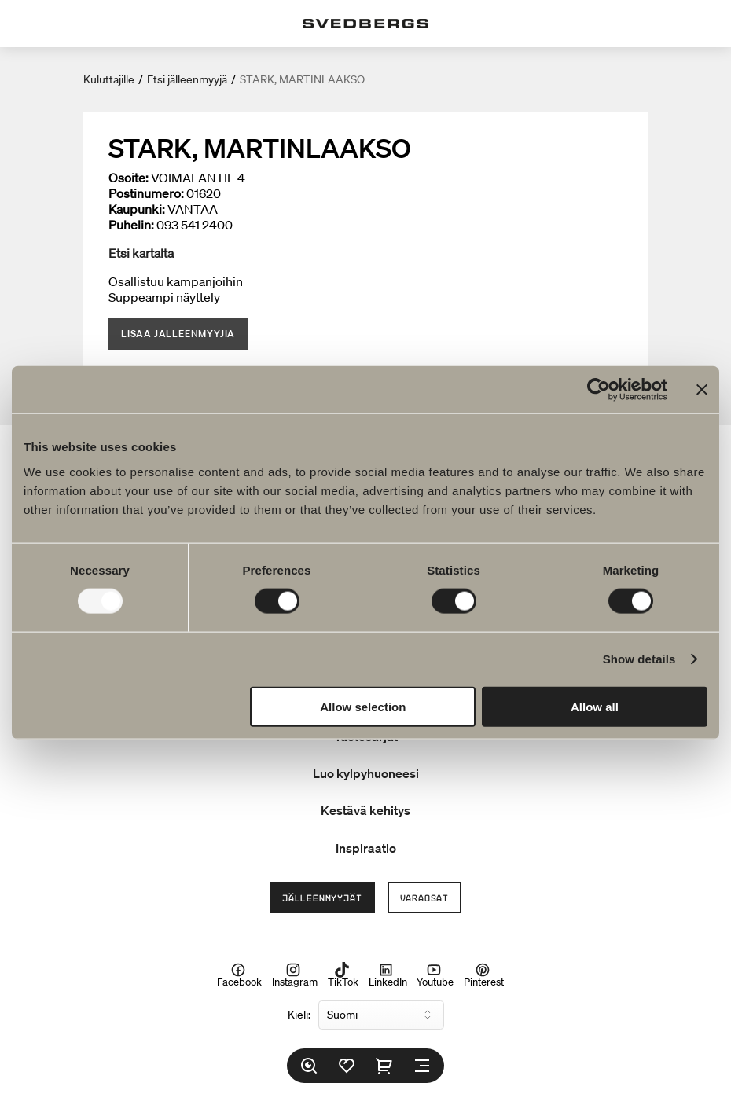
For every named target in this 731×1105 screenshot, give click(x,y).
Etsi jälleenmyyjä (187, 79)
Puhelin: (131, 225)
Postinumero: (146, 193)
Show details (639, 659)
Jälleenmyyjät (322, 897)
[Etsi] (308, 1065)
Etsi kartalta (141, 253)
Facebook (239, 975)
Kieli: (299, 1015)
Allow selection (363, 706)
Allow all (595, 706)
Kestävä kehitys (365, 810)
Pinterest (484, 975)
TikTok (343, 975)
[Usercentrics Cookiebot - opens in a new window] (598, 390)
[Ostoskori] (384, 1065)
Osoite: (128, 177)
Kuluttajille (108, 79)
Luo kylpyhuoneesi (366, 773)
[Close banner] (701, 389)
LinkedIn (388, 975)
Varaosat (424, 897)
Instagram (295, 975)
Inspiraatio (366, 848)
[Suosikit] (346, 1065)
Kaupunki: (136, 209)
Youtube (435, 975)
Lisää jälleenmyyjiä (178, 333)
